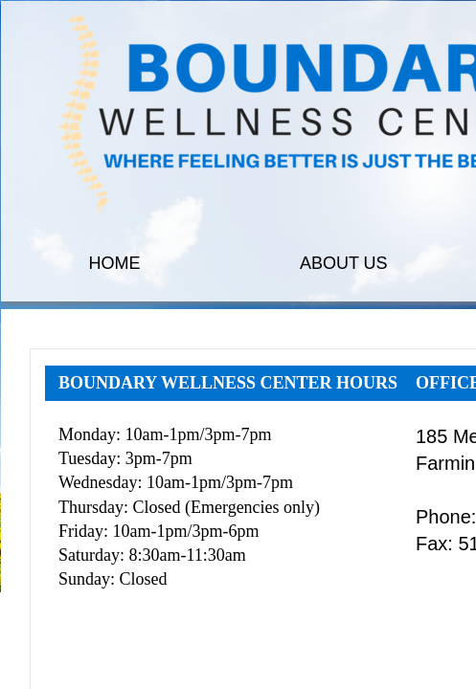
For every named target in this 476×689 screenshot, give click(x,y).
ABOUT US (344, 263)
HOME (115, 263)
